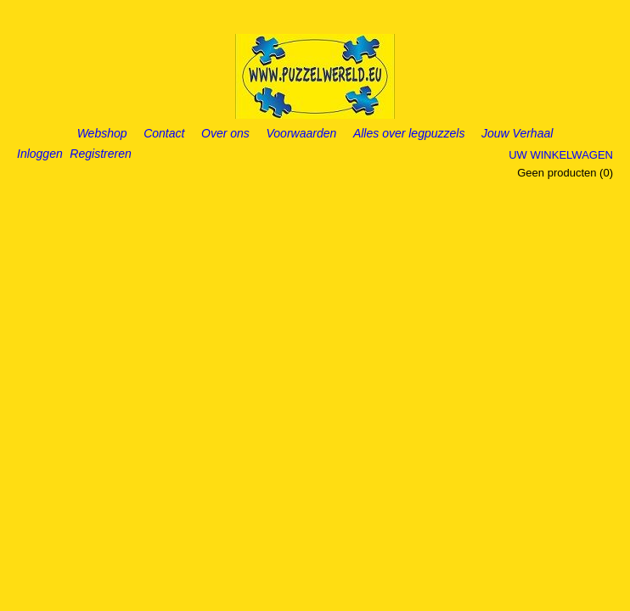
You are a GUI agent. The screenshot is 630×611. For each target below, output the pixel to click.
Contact (163, 133)
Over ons (225, 133)
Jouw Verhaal (517, 133)
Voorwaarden (302, 133)
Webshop (102, 133)
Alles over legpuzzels (409, 133)
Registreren (100, 153)
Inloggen (40, 153)
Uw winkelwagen (561, 155)
